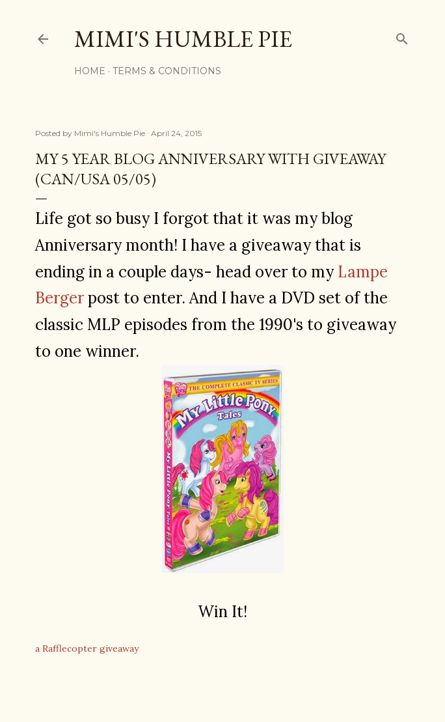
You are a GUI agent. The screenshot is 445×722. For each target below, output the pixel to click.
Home (89, 71)
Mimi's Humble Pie (183, 38)
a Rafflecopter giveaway (87, 648)
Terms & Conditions (167, 71)
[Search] (402, 36)
